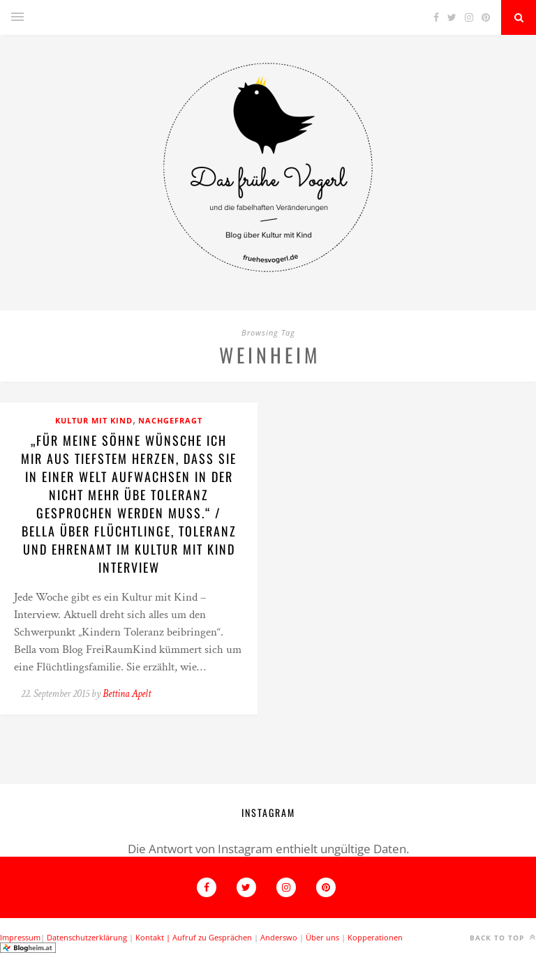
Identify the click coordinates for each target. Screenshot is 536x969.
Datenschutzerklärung (87, 937)
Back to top (503, 937)
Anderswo (278, 937)
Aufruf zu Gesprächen (212, 937)
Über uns (322, 937)
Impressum (20, 937)
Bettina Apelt (127, 693)
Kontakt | (153, 937)
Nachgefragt (170, 420)
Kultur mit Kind (94, 420)
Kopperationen (375, 937)
